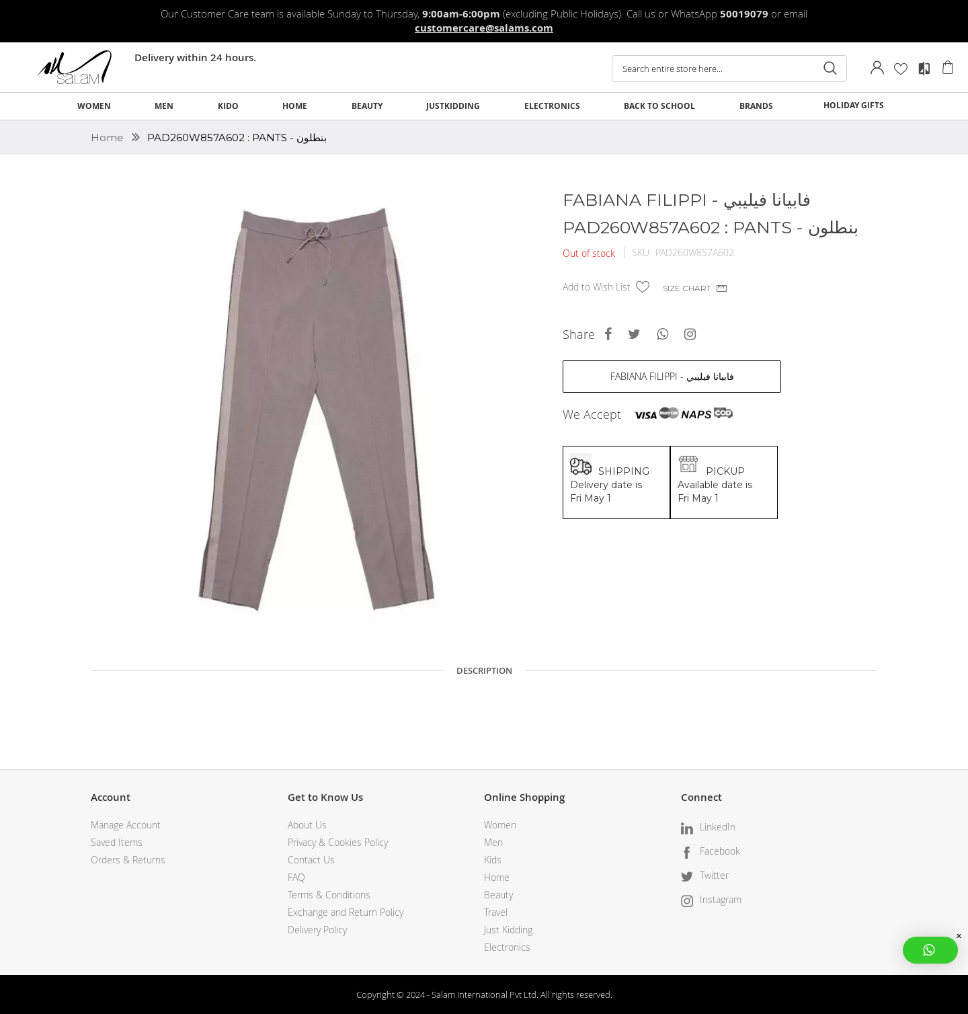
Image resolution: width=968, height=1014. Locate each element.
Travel (496, 912)
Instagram (720, 899)
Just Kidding (508, 929)
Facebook (720, 851)
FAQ (296, 877)
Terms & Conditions (329, 894)
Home (108, 137)
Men (493, 842)
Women (500, 824)
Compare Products (924, 68)
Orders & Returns (128, 859)
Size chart (687, 288)
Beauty (498, 894)
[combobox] (729, 68)
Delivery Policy (317, 929)
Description (484, 670)
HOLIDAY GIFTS (853, 105)
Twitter (714, 875)
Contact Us (311, 859)
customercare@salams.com (484, 28)
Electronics (507, 947)
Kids (492, 859)
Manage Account (126, 824)
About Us (307, 824)
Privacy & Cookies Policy (338, 842)
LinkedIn (717, 826)
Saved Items (117, 842)
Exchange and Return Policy (345, 912)
